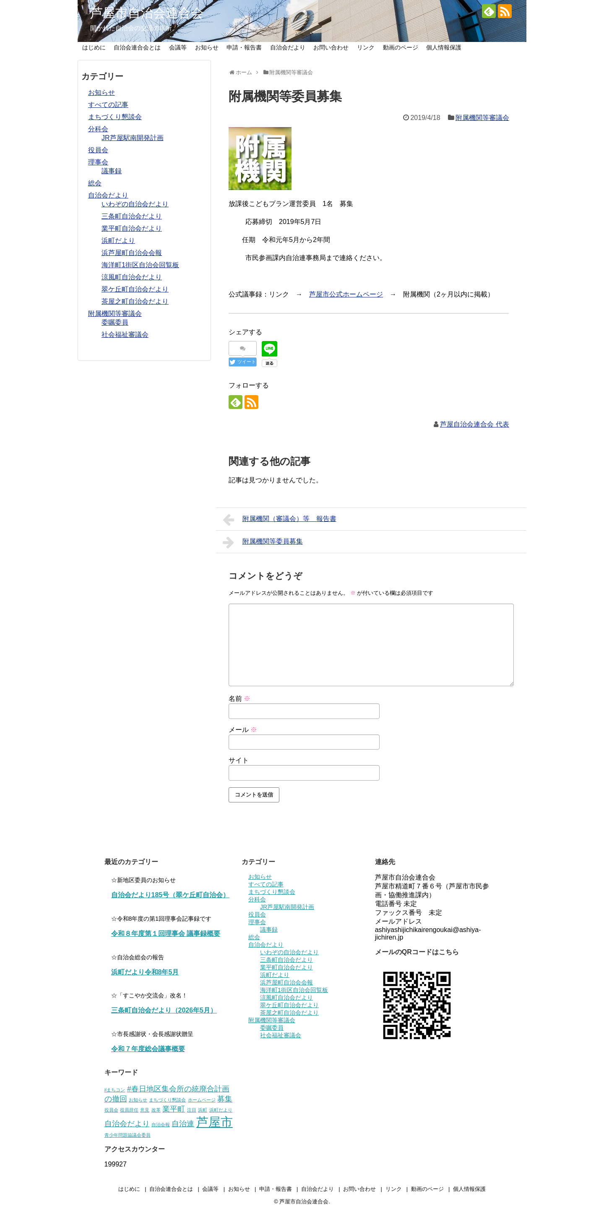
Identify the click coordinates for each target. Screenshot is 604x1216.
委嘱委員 (115, 322)
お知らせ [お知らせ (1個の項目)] (138, 1099)
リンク (366, 47)
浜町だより (118, 240)
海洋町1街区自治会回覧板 (140, 264)
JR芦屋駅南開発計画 (133, 137)
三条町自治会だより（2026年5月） (164, 1010)
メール (243, 729)
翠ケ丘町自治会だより (135, 289)
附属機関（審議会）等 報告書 (279, 519)
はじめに (94, 47)
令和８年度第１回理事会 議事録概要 (165, 933)
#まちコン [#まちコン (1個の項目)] (114, 1089)
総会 (95, 183)
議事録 (112, 170)
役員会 (98, 150)
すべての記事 (108, 104)
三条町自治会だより (132, 216)
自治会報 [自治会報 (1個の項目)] (160, 1124)
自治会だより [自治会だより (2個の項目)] (127, 1124)
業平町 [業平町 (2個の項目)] (173, 1109)
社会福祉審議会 (125, 334)
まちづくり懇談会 (115, 116)
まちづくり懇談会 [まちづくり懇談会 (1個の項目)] (167, 1099)
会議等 (178, 47)
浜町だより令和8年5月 (145, 972)
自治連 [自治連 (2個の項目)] (183, 1124)
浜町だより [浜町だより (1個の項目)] (220, 1109)
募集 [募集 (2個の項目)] (224, 1099)
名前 (239, 698)
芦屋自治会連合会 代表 (474, 424)
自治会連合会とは (137, 47)
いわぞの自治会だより (135, 204)
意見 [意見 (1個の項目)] (144, 1109)
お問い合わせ (331, 47)
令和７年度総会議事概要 (148, 1048)
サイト (239, 760)
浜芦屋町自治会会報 (132, 252)
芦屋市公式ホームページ (346, 294)
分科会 (98, 129)
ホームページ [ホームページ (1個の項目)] (202, 1099)
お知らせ (207, 47)
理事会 (98, 162)
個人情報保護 (443, 47)
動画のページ (400, 47)
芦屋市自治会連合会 (146, 13)
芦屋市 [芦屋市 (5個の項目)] (214, 1122)
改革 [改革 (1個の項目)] (156, 1109)
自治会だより (287, 47)
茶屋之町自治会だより (135, 301)
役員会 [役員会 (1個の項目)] (111, 1109)
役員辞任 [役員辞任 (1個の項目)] (129, 1109)
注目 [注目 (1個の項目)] (191, 1109)
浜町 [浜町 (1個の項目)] (202, 1109)
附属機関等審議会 (482, 117)
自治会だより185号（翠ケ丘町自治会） (170, 894)
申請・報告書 (244, 47)
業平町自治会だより (132, 228)
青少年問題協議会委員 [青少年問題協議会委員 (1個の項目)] (127, 1135)
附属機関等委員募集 (263, 542)
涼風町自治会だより (132, 277)
